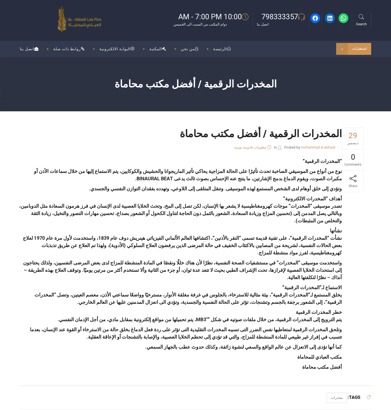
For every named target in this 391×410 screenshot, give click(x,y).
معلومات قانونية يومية (250, 147)
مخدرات (337, 398)
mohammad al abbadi (318, 147)
